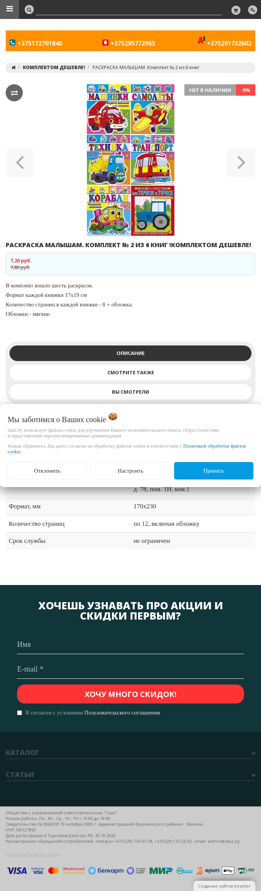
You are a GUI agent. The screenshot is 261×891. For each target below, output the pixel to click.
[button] (20, 160)
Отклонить (47, 471)
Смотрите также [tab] (130, 372)
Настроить (130, 471)
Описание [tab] (130, 353)
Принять (213, 471)
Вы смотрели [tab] (130, 391)
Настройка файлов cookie (32, 854)
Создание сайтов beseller (224, 886)
